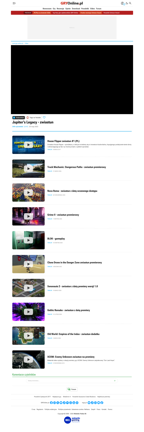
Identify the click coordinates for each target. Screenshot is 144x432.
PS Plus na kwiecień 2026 (42, 13)
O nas (33, 409)
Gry (54, 8)
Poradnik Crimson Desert (111, 13)
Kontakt (104, 409)
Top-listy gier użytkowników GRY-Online (65, 13)
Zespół (93, 409)
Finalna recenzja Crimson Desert (91, 13)
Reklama (87, 409)
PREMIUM (28, 13)
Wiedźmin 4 (67, 397)
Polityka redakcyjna (51, 409)
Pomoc (110, 409)
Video (92, 8)
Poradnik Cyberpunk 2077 (42, 397)
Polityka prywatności (64, 409)
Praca (98, 409)
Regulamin (40, 409)
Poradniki (85, 8)
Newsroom (47, 8)
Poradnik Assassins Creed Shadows (84, 397)
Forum (98, 8)
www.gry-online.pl (17, 43)
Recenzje (60, 8)
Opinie (68, 8)
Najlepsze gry (57, 397)
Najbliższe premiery (103, 397)
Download (76, 8)
